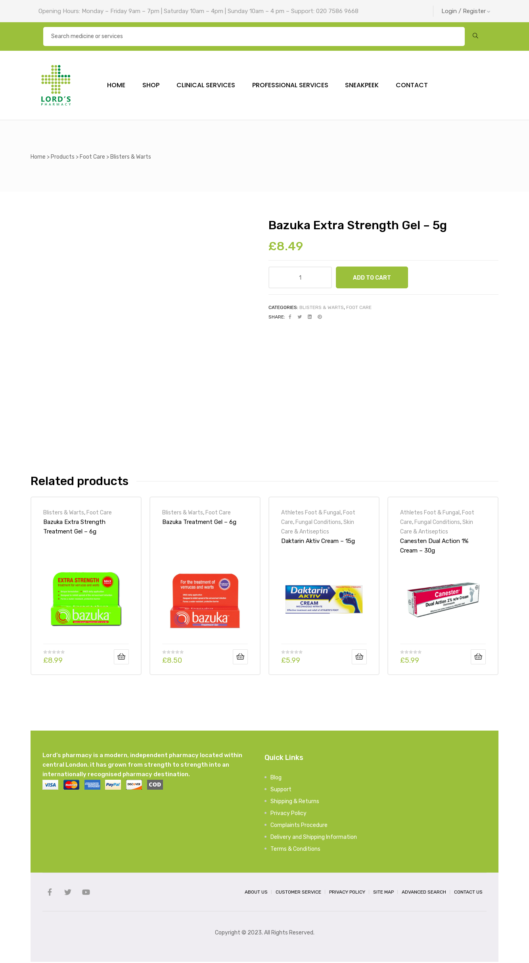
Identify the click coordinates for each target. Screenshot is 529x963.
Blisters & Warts (321, 309)
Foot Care (359, 309)
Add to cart (372, 279)
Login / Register (466, 11)
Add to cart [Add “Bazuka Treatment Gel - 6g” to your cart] (240, 658)
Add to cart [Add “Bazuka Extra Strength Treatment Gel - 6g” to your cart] (121, 658)
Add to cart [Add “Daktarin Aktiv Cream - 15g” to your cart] (359, 658)
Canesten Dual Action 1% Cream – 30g (434, 547)
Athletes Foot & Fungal (311, 514)
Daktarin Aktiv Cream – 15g (318, 542)
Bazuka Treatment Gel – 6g (199, 523)
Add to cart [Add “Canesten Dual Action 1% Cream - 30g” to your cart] (478, 658)
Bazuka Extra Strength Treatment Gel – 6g (74, 528)
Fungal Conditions (318, 523)
